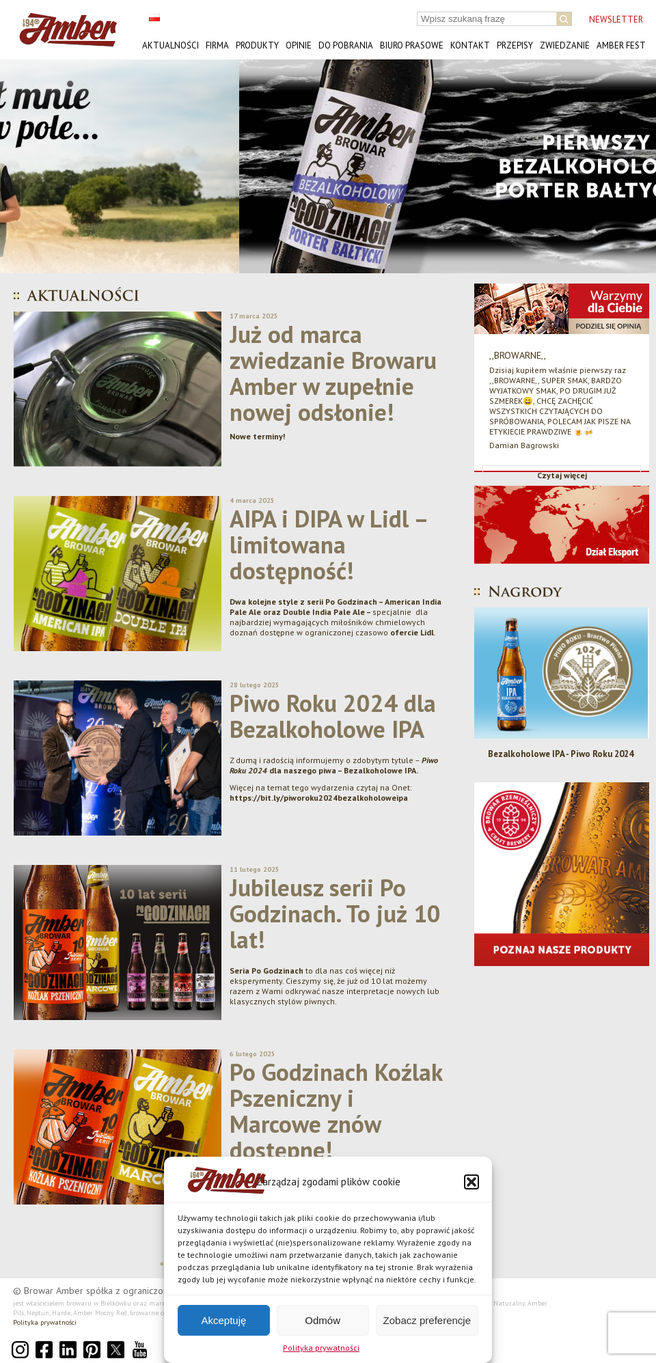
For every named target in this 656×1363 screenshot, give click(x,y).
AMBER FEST (621, 45)
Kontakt (470, 45)
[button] (471, 1182)
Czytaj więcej (562, 475)
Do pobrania (345, 45)
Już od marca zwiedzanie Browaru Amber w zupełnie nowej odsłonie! (333, 373)
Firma (217, 45)
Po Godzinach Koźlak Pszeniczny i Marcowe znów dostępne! (336, 1111)
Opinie (299, 45)
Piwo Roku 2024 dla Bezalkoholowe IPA (333, 716)
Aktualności (170, 45)
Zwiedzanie (565, 45)
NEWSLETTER (616, 19)
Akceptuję (223, 1320)
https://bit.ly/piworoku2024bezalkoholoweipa (319, 798)
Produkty (257, 45)
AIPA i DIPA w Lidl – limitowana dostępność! (328, 544)
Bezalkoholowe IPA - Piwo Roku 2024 (562, 754)
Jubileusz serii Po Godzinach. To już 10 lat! (335, 913)
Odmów (322, 1320)
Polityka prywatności (321, 1348)
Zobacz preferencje (427, 1320)
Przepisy (515, 45)
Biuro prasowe (411, 45)
